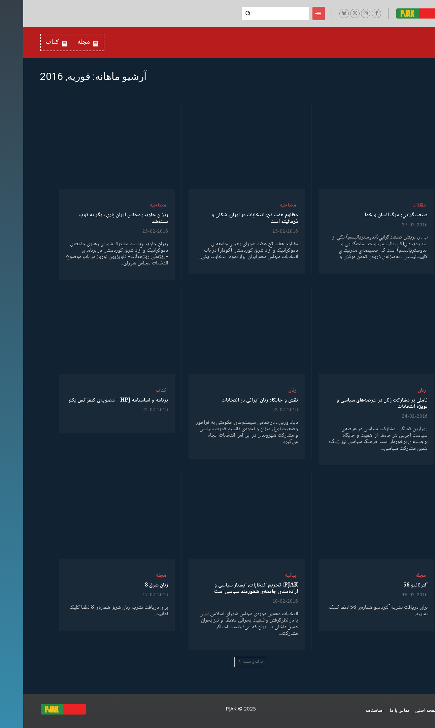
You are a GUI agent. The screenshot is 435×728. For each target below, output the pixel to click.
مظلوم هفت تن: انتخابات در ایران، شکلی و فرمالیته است (231, 218)
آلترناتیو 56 (392, 585)
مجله (397, 575)
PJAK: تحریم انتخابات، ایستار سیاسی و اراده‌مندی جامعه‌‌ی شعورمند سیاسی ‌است (233, 588)
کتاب (138, 390)
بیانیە (267, 575)
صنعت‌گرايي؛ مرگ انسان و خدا (372, 215)
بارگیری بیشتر (227, 661)
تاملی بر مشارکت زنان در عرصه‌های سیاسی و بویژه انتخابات (358, 403)
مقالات (396, 205)
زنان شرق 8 (133, 585)
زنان (399, 390)
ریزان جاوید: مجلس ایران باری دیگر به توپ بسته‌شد (100, 218)
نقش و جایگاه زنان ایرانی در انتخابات (236, 400)
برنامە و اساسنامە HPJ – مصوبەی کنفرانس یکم (95, 400)
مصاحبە (264, 205)
